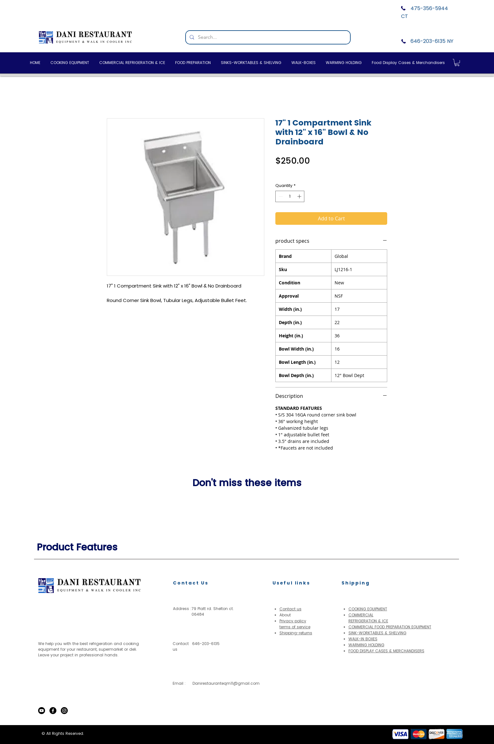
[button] (457, 62)
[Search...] (267, 37)
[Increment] (300, 196)
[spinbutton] (290, 196)
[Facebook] (52, 710)
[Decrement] (280, 196)
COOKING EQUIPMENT (367, 609)
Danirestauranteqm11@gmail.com (226, 683)
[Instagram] (64, 710)
